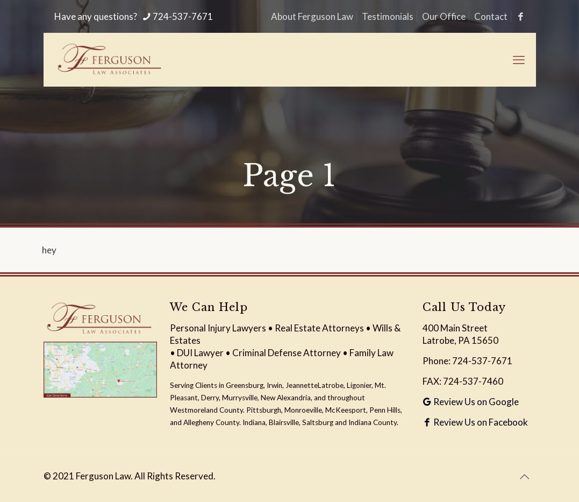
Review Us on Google (471, 401)
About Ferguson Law (312, 16)
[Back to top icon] (524, 476)
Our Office (444, 16)
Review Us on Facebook (475, 422)
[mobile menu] (519, 60)
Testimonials (387, 16)
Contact (490, 16)
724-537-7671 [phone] (183, 16)
